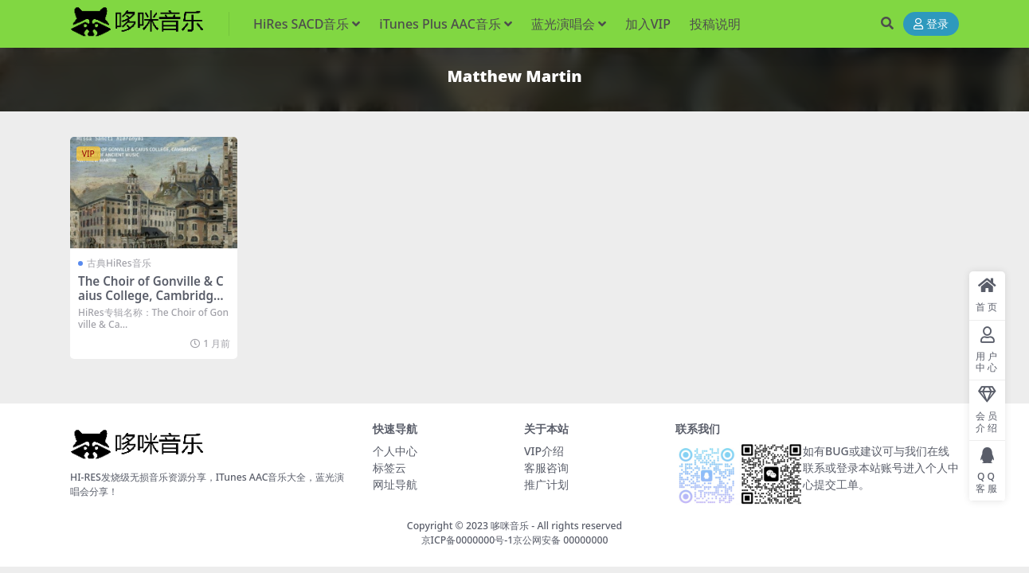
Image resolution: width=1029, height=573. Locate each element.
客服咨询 (546, 467)
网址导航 (395, 484)
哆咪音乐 (510, 525)
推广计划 (546, 484)
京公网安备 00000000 (560, 540)
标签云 (389, 467)
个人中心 (395, 450)
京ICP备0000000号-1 (467, 540)
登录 (931, 24)
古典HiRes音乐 (119, 263)
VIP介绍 (544, 450)
